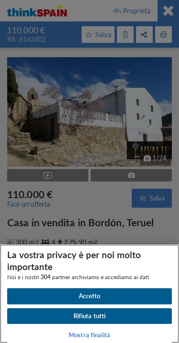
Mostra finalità (89, 335)
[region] (89, 293)
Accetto (90, 296)
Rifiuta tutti (90, 316)
